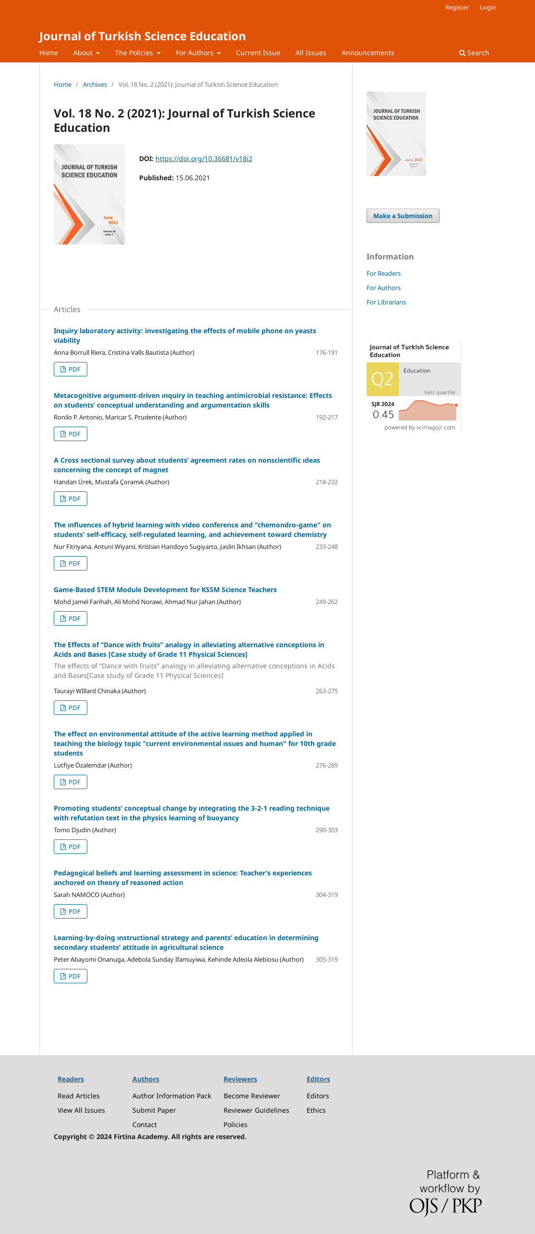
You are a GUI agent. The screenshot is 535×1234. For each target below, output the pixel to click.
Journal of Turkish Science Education (142, 36)
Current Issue (258, 52)
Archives (95, 84)
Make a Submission (403, 215)
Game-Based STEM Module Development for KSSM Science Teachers (165, 589)
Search (474, 52)
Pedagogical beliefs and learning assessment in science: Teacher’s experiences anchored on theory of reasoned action (183, 877)
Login (488, 7)
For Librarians (386, 302)
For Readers (384, 273)
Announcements (368, 52)
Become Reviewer (252, 1095)
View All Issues (81, 1110)
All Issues (311, 52)
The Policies (135, 52)
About (84, 52)
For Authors (195, 52)
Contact (144, 1124)
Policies (236, 1124)
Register (457, 7)
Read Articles (79, 1095)
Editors (318, 1095)
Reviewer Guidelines (256, 1110)
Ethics (316, 1110)
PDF (74, 369)
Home (48, 52)
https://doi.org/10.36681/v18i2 (203, 158)
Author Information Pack (171, 1095)
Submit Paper (154, 1110)
